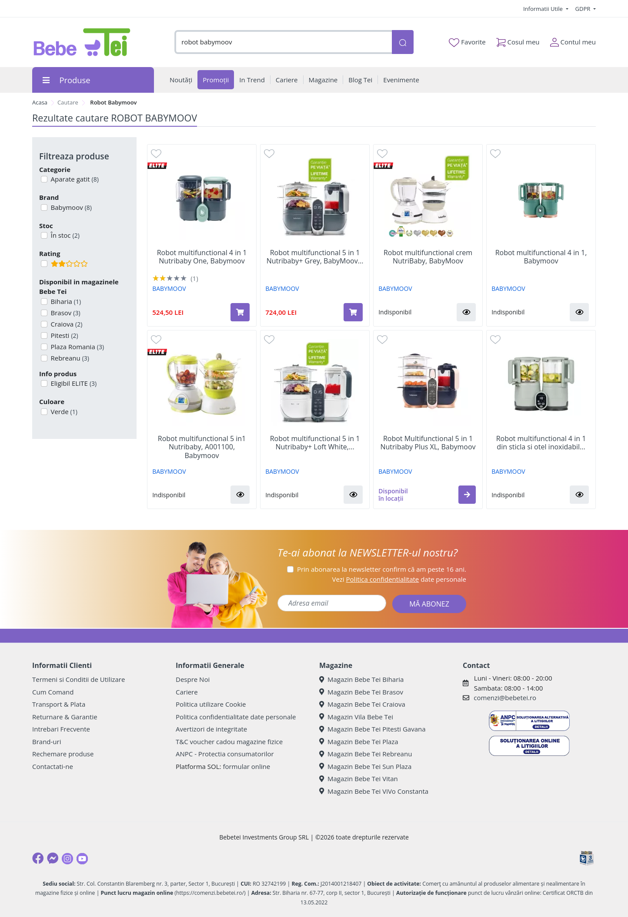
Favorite (467, 42)
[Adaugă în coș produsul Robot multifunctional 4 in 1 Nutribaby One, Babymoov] (240, 312)
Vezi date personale (399, 579)
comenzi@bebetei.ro (505, 697)
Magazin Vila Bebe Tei (356, 716)
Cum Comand (53, 692)
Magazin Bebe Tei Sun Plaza (365, 766)
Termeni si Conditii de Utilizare (78, 679)
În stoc (64, 235)
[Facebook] (37, 858)
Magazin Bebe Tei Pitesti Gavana (372, 729)
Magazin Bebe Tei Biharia (361, 679)
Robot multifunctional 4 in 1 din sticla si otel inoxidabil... (541, 443)
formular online (246, 766)
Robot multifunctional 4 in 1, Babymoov (541, 257)
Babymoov (70, 207)
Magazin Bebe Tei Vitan (358, 778)
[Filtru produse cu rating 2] (44, 263)
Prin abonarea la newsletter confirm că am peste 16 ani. (381, 569)
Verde (63, 411)
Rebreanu (69, 358)
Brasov (64, 312)
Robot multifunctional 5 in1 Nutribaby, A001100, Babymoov (202, 447)
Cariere (187, 692)
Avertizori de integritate (211, 729)
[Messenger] (52, 858)
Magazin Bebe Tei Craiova (362, 704)
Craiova (66, 324)
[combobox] (283, 42)
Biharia (65, 301)
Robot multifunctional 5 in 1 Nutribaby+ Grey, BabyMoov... (315, 257)
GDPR (583, 9)
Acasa (39, 102)
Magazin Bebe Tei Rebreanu (365, 753)
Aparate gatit (74, 179)
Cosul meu (518, 40)
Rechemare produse (63, 753)
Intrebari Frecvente (61, 729)
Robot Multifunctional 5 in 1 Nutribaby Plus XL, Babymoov (427, 443)
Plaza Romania (76, 346)
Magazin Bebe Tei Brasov (361, 692)
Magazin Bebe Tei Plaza (358, 741)
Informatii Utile (543, 9)
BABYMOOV (169, 288)
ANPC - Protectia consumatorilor (225, 753)
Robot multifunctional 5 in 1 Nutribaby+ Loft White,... (315, 443)
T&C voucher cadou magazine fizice (229, 741)
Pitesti (63, 335)
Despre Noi (193, 679)
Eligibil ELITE (73, 383)
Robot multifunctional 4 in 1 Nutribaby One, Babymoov (202, 257)
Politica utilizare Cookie (211, 704)
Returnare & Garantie (64, 716)
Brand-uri (46, 741)
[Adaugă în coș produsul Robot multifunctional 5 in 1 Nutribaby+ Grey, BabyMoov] (353, 312)
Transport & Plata (58, 704)
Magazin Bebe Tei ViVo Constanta (373, 791)
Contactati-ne (52, 766)
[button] (466, 312)
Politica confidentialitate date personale (236, 716)
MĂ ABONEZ (429, 604)
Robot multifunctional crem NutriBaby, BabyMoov (428, 257)
